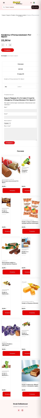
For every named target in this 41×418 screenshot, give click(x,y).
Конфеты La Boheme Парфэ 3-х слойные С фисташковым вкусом (25, 252)
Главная (3, 15)
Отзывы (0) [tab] (20, 74)
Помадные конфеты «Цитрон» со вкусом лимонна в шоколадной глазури (25, 171)
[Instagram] (22, 410)
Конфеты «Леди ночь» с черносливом (37, 35)
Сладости (8, 15)
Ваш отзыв (7, 126)
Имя (5, 107)
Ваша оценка (8, 120)
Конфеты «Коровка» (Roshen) (30, 303)
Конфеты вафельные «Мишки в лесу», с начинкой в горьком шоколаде (30, 385)
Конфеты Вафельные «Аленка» (5, 293)
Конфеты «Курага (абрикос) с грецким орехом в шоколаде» (30, 222)
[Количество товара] (6, 44)
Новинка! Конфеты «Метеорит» (7, 344)
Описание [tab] (20, 64)
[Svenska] (34, 2)
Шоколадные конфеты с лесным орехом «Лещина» (9, 263)
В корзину (7, 50)
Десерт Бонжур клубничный (39, 35)
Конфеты (13, 15)
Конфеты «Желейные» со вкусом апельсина (25, 333)
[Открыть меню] (4, 2)
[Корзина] (35, 7)
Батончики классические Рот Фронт (10, 181)
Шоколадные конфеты (21, 15)
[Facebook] (18, 410)
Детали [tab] (20, 69)
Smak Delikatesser (20, 404)
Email (6, 114)
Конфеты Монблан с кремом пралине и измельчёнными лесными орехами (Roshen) (6, 374)
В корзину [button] (12, 190)
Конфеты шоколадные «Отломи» (5, 211)
